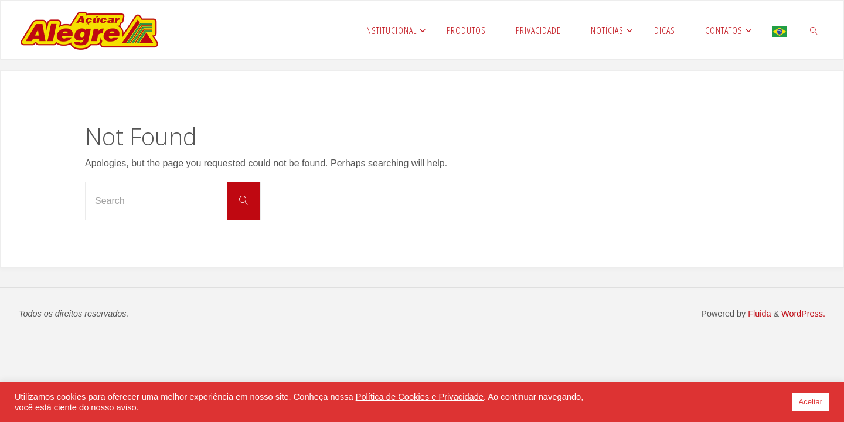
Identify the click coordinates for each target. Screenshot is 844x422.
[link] (813, 30)
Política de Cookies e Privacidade (420, 396)
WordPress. (803, 313)
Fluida (758, 313)
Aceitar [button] (810, 401)
